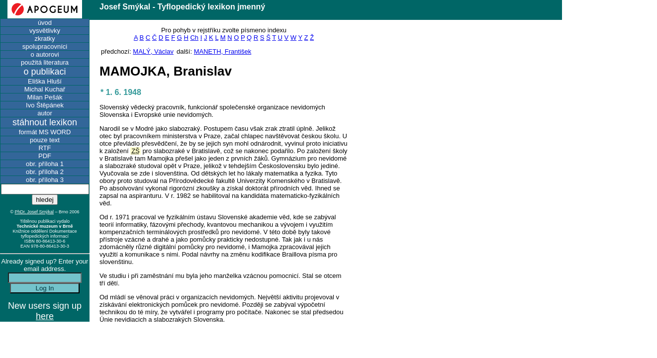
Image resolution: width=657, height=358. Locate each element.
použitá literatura (45, 62)
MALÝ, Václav (153, 51)
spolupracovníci (44, 46)
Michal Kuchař (44, 89)
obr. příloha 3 (45, 179)
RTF (44, 148)
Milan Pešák (45, 97)
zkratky (44, 38)
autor (44, 113)
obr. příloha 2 (45, 172)
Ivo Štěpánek (45, 105)
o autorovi (44, 54)
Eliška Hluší (45, 81)
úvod (45, 22)
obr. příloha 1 (45, 164)
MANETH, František (223, 51)
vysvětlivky (44, 30)
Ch (194, 37)
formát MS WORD (45, 132)
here (45, 316)
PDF (44, 156)
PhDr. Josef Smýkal (34, 211)
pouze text (45, 140)
